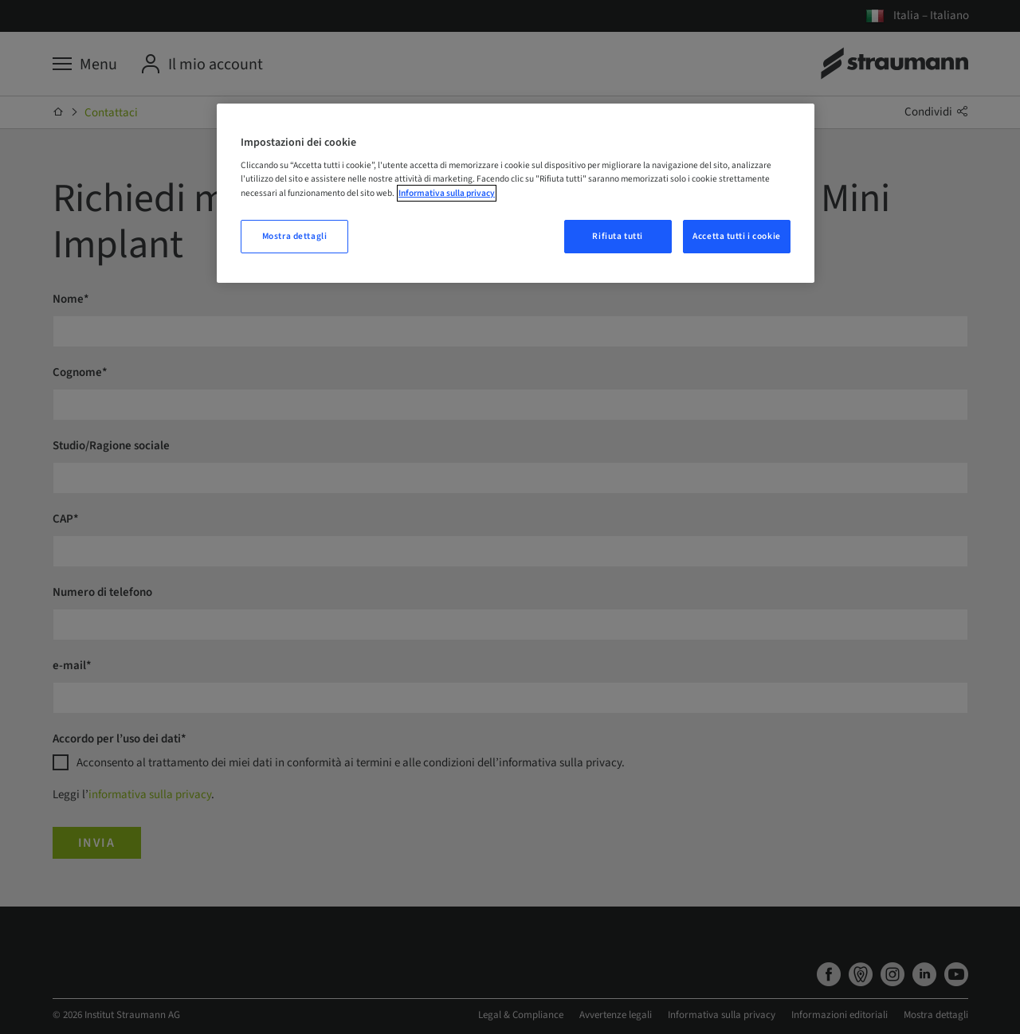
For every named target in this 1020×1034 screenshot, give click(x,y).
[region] (515, 193)
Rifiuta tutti (617, 236)
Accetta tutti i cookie (736, 236)
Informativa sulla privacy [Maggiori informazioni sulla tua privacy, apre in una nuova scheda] (446, 193)
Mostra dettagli (295, 236)
